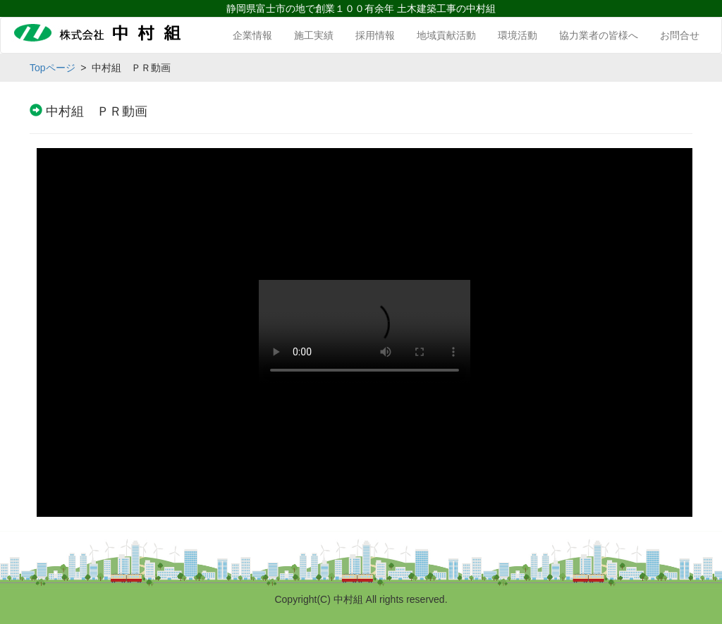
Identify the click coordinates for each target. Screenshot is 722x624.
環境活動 (517, 35)
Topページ (52, 67)
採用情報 (375, 35)
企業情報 (252, 35)
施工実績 (314, 35)
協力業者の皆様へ (598, 35)
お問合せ (679, 35)
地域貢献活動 (446, 35)
